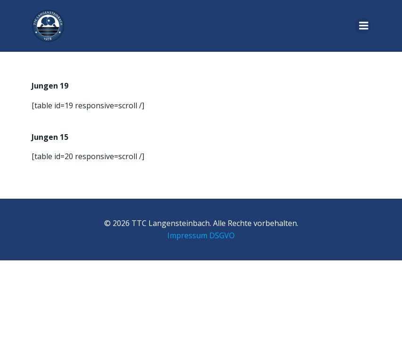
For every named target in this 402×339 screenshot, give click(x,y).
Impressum (187, 235)
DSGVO (222, 235)
